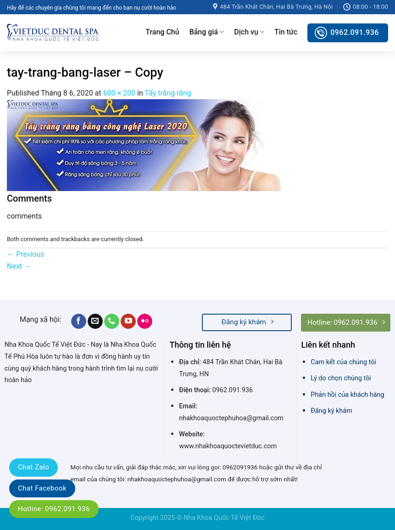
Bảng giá (206, 32)
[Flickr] (144, 321)
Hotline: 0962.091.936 (54, 509)
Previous (26, 254)
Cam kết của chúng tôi (343, 362)
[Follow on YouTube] (128, 321)
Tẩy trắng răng (168, 93)
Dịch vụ (249, 32)
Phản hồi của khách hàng (347, 395)
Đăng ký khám (331, 411)
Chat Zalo (33, 467)
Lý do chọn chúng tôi (341, 378)
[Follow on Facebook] (78, 321)
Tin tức (285, 32)
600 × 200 (119, 93)
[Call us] (111, 321)
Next (19, 266)
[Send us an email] (95, 321)
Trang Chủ (162, 32)
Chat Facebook (42, 488)
